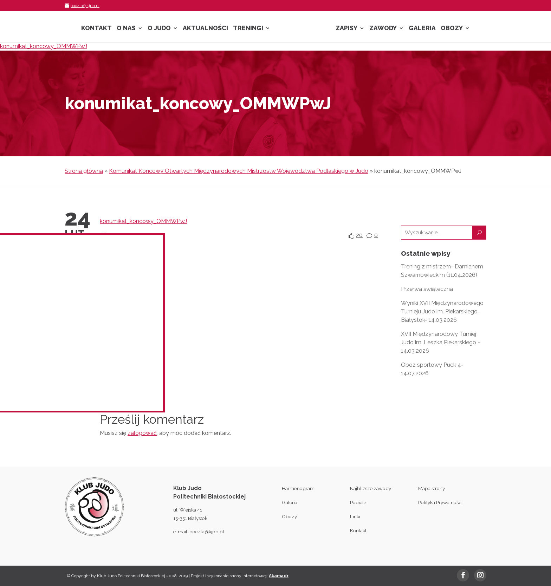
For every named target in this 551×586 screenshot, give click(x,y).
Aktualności (205, 29)
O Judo (159, 29)
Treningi (248, 29)
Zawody (383, 29)
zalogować (142, 433)
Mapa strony (431, 488)
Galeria (422, 29)
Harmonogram (298, 488)
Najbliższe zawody (370, 488)
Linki (355, 516)
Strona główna (84, 171)
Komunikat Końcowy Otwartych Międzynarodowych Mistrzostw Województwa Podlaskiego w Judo (238, 171)
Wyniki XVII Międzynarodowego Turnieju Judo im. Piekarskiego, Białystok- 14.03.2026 (442, 311)
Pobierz (358, 502)
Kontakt (96, 29)
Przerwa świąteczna (427, 289)
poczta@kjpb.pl (206, 531)
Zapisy (346, 29)
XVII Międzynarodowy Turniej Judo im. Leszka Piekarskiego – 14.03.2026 (441, 342)
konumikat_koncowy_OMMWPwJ (43, 46)
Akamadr (279, 575)
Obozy (452, 29)
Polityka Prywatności (440, 502)
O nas (126, 29)
